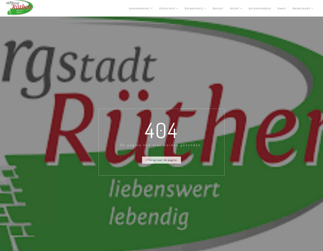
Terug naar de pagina (161, 160)
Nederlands (303, 8)
